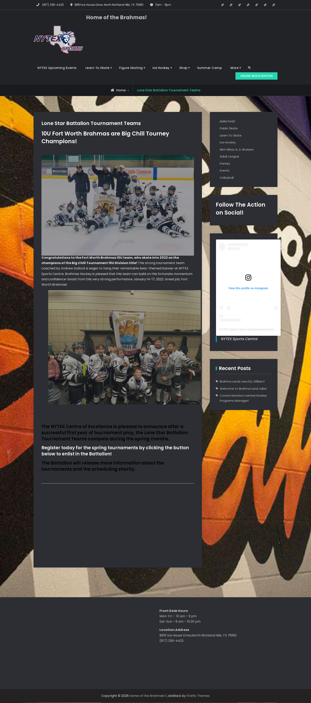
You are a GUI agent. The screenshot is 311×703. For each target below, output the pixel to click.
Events (224, 171)
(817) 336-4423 (53, 5)
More (234, 68)
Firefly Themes (198, 696)
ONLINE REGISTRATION (254, 75)
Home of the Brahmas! (116, 17)
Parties (225, 164)
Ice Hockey (161, 68)
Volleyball (227, 178)
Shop (183, 68)
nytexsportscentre (262, 330)
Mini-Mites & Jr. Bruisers (237, 150)
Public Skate (229, 129)
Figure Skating (131, 68)
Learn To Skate (97, 68)
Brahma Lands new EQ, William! (242, 382)
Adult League (229, 157)
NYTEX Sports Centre (232, 330)
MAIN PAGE (227, 122)
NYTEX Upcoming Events (57, 68)
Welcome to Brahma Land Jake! (243, 389)
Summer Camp (209, 68)
